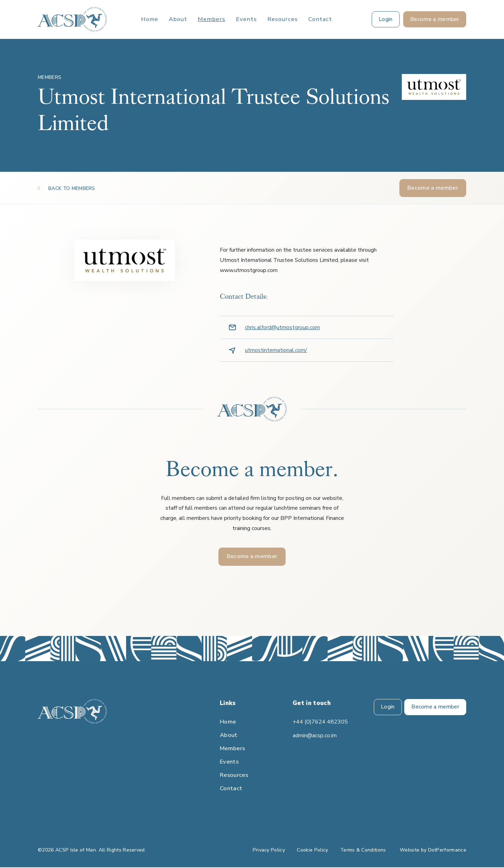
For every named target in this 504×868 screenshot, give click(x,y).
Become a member (432, 188)
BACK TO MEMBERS (71, 188)
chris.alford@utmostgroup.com (282, 328)
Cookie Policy (312, 850)
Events (246, 19)
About (178, 19)
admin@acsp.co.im (315, 736)
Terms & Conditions (363, 850)
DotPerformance (447, 850)
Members (211, 19)
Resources (282, 19)
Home (149, 19)
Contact (320, 19)
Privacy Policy (269, 850)
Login (386, 708)
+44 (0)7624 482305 (320, 722)
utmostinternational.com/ (276, 350)
